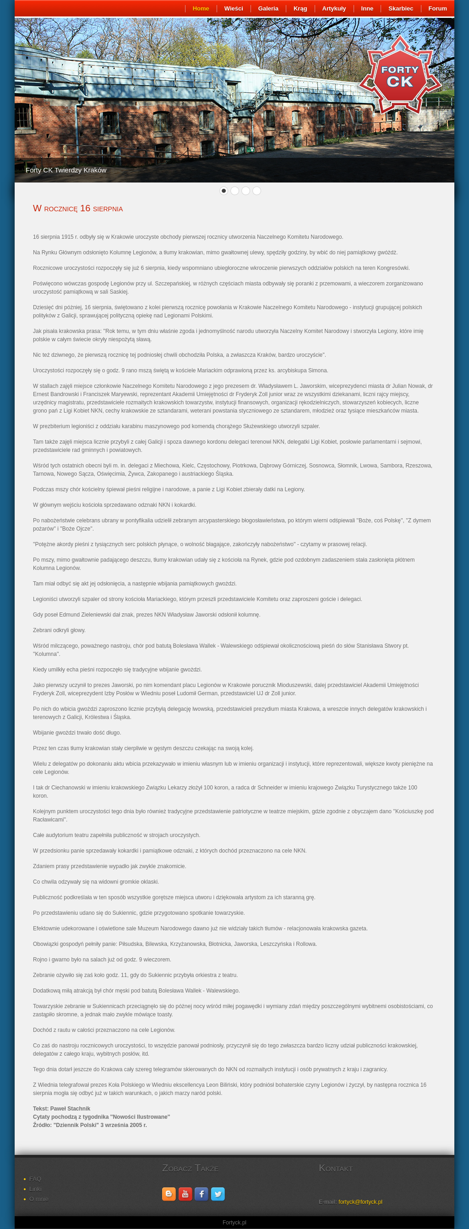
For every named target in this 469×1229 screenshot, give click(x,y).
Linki (35, 1189)
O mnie (39, 1199)
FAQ (35, 1178)
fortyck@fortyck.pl (360, 1202)
